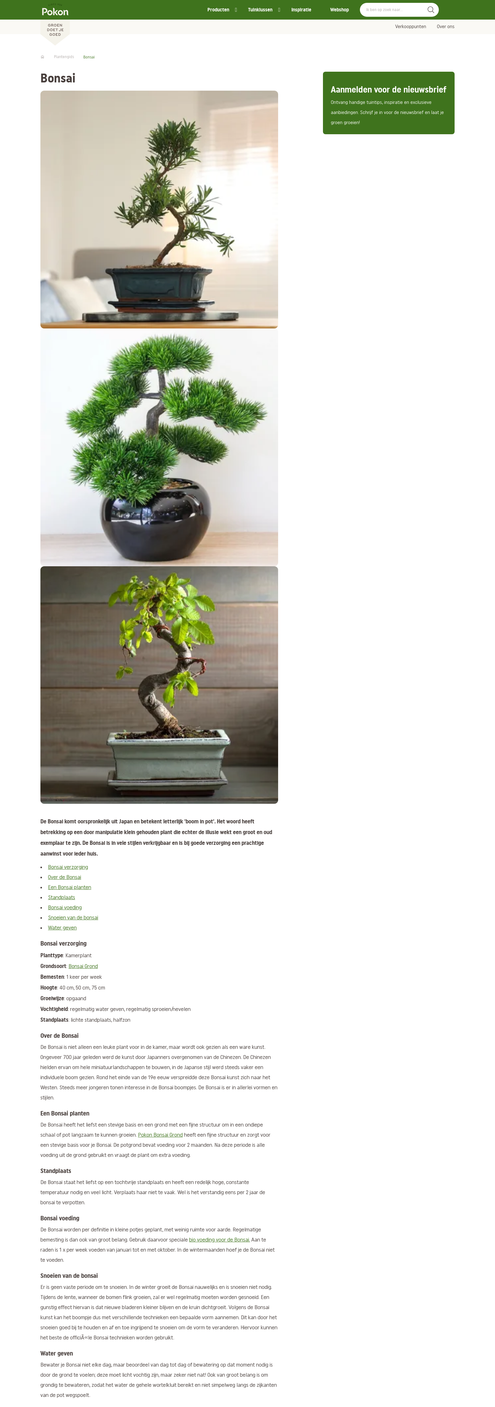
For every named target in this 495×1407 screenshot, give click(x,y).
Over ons (446, 26)
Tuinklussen (260, 10)
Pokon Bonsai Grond (160, 1135)
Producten (218, 10)
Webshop (339, 10)
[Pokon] (55, 23)
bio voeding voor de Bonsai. (219, 1240)
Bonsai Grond (83, 967)
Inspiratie (301, 10)
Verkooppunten (410, 26)
